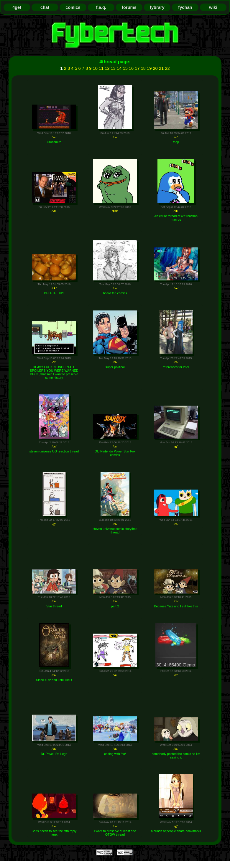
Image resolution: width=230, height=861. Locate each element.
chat (44, 7)
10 (95, 68)
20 (155, 68)
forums (129, 7)
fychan (185, 7)
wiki (213, 7)
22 (167, 68)
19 (149, 68)
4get (16, 7)
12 (107, 68)
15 (125, 68)
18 (143, 68)
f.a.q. (101, 7)
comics (72, 7)
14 (119, 68)
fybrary (157, 7)
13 (113, 68)
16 (131, 68)
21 (161, 68)
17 (137, 68)
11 (101, 68)
